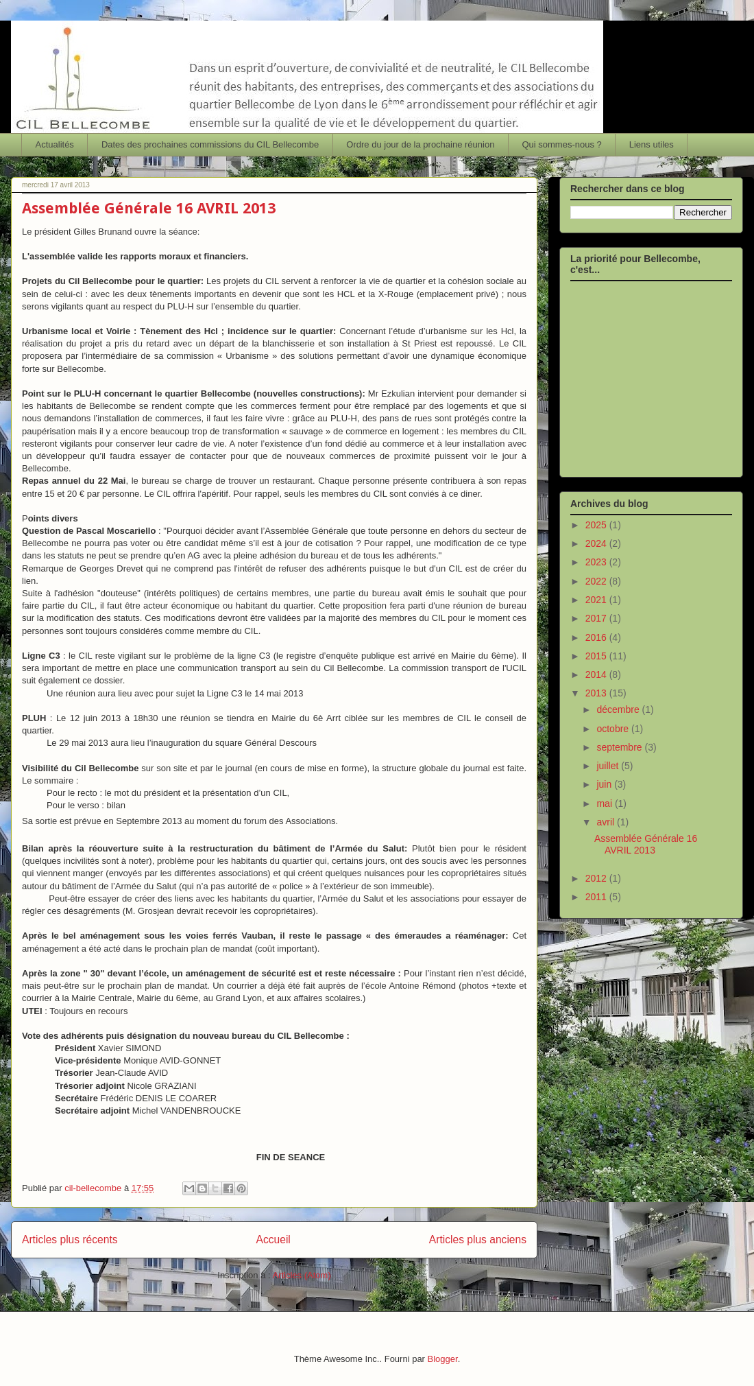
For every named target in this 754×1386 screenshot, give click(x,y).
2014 (597, 674)
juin (605, 784)
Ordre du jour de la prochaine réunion (420, 144)
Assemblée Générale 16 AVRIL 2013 (149, 208)
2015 (597, 655)
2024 (597, 543)
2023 (597, 561)
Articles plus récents (70, 1239)
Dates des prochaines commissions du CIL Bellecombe (210, 144)
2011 (597, 896)
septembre (620, 747)
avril (606, 822)
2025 (597, 524)
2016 (597, 637)
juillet (608, 765)
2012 (597, 878)
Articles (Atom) (301, 1275)
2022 (597, 581)
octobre (613, 728)
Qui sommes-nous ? (561, 144)
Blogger (443, 1359)
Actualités (55, 144)
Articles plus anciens (477, 1239)
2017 (597, 618)
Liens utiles (651, 144)
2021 (597, 599)
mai (605, 803)
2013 (597, 693)
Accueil (273, 1239)
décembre (619, 709)
